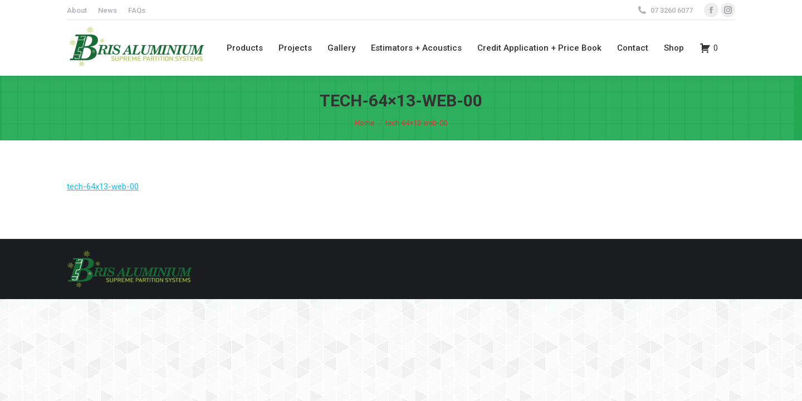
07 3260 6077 (672, 10)
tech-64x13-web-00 (103, 187)
